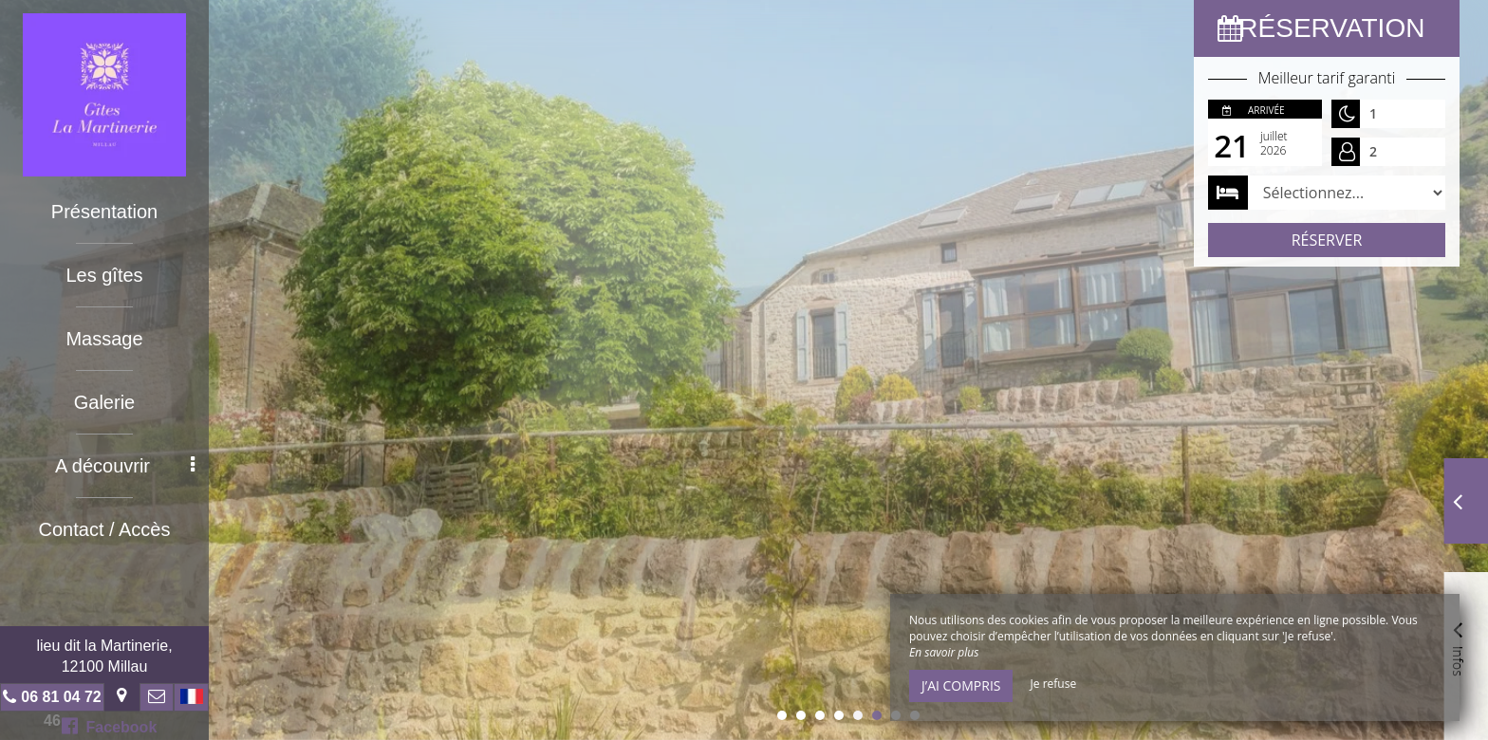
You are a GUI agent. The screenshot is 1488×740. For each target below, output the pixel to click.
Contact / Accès (105, 529)
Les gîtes (103, 275)
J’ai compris (960, 685)
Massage (103, 338)
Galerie (104, 402)
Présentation (104, 211)
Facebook (110, 725)
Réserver (1327, 240)
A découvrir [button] (125, 465)
